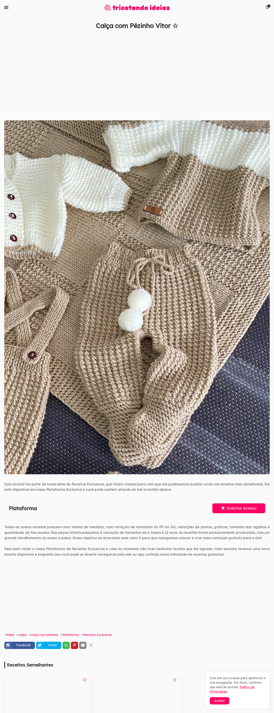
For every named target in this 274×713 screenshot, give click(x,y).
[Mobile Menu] (6, 7)
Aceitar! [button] (219, 701)
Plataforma (71, 634)
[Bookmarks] (267, 7)
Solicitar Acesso (241, 508)
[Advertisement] (132, 74)
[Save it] (267, 36)
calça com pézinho (44, 634)
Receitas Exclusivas (97, 634)
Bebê (10, 634)
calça (23, 634)
